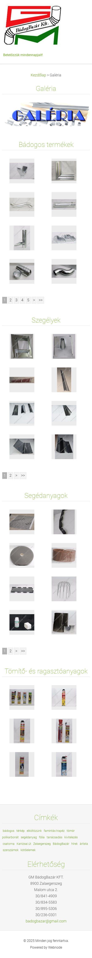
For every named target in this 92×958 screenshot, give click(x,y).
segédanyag (29, 837)
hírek (74, 843)
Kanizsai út (24, 843)
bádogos (8, 830)
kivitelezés (71, 837)
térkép (20, 830)
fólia (42, 837)
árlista (84, 843)
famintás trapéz (54, 830)
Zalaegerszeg (42, 843)
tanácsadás (54, 837)
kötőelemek (28, 850)
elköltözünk (34, 830)
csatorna (9, 843)
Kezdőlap (38, 75)
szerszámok (11, 850)
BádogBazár (61, 843)
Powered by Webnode (46, 947)
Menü (80, 9)
